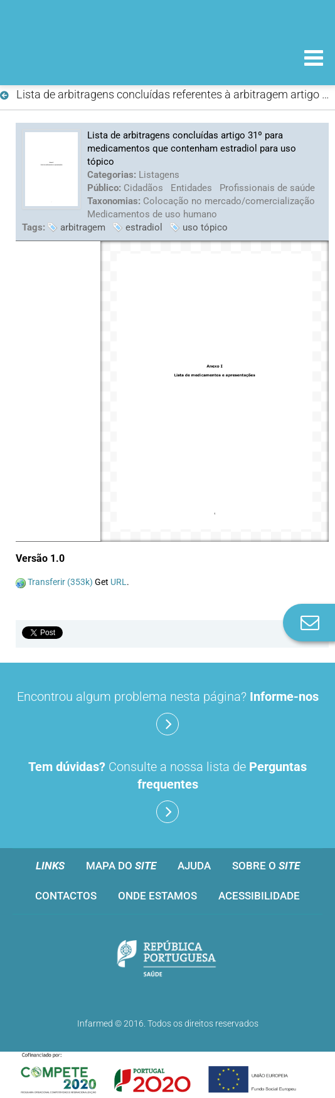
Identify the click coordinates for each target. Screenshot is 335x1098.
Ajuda (194, 865)
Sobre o (266, 865)
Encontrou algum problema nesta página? (168, 712)
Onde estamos (157, 895)
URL (118, 582)
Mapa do (121, 865)
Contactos (66, 895)
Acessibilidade (259, 895)
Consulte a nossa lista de (167, 791)
